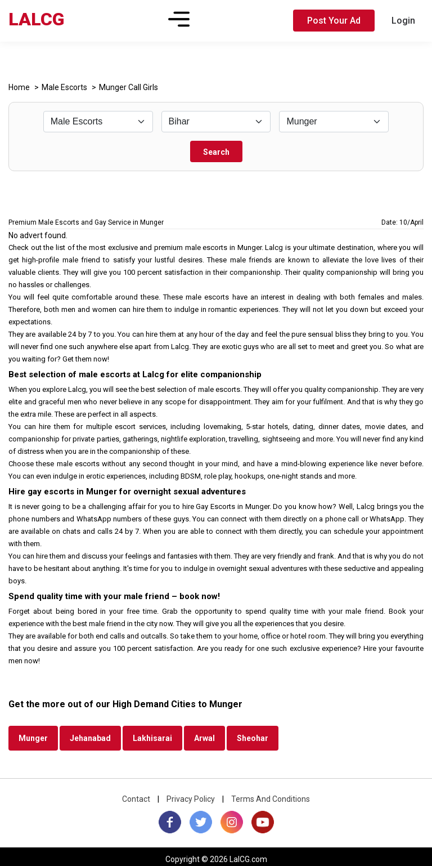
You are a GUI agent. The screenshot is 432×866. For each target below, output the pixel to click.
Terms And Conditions (270, 798)
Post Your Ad (334, 20)
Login (403, 20)
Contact (136, 798)
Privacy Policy (190, 798)
